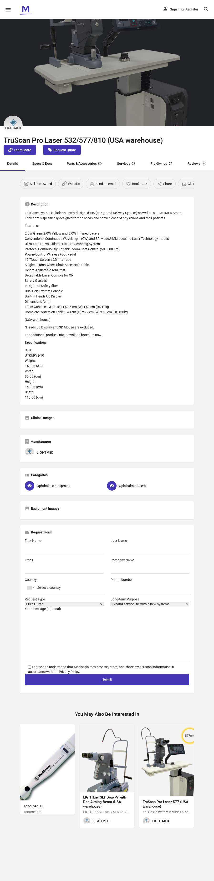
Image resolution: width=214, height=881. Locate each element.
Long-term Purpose (150, 601)
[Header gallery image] (107, 72)
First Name (64, 546)
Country (64, 585)
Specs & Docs (42, 163)
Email (64, 566)
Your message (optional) (107, 634)
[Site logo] (26, 9)
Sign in (175, 9)
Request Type (64, 601)
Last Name (150, 546)
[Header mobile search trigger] (206, 9)
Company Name (150, 566)
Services (126, 163)
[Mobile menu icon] (8, 9)
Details (12, 163)
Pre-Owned (161, 163)
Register (191, 9)
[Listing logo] (13, 125)
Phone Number (150, 585)
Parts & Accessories (84, 163)
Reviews (197, 163)
